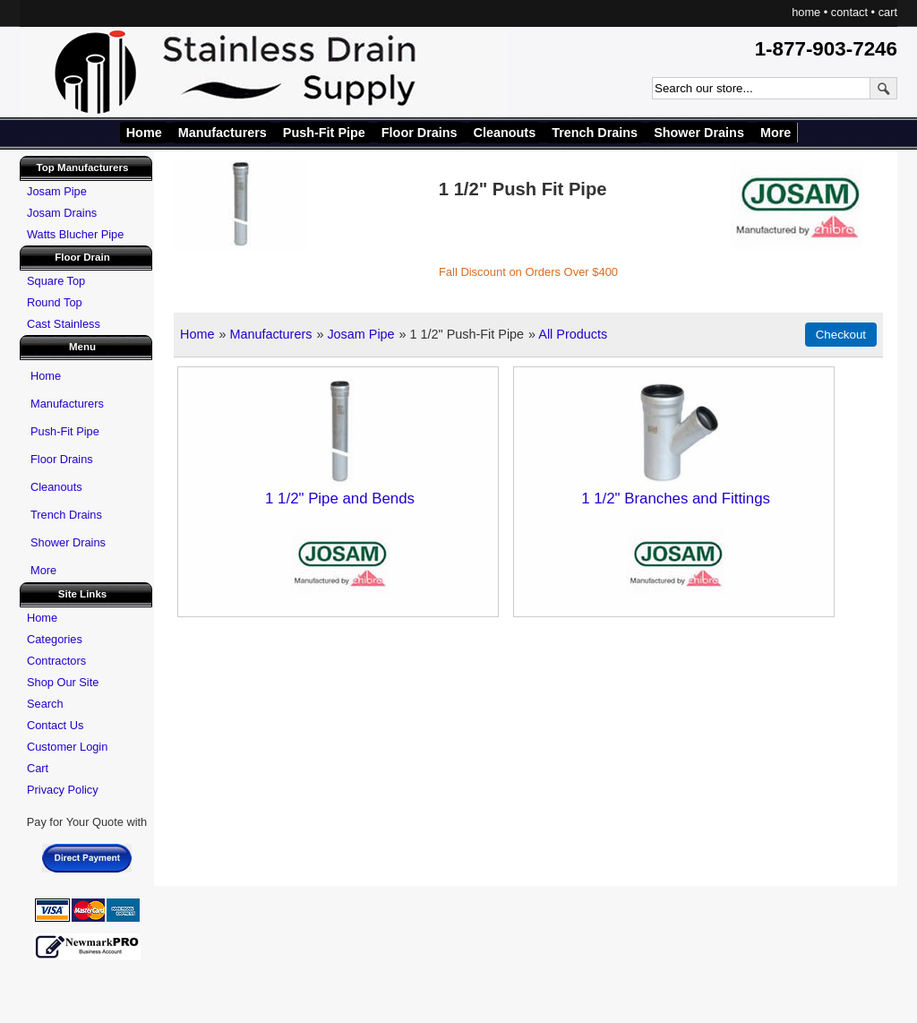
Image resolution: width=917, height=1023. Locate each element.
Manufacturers (222, 132)
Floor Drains (419, 132)
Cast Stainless (63, 324)
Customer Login (67, 746)
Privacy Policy (63, 789)
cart (887, 12)
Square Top (56, 281)
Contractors (56, 660)
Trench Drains (595, 132)
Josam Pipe (360, 334)
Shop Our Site (63, 682)
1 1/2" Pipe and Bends (340, 498)
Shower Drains (699, 132)
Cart (37, 768)
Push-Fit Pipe (324, 132)
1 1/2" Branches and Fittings (675, 498)
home (806, 12)
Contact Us (55, 725)
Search (45, 703)
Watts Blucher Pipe (75, 234)
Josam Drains (62, 212)
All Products (572, 334)
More (775, 132)
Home (144, 132)
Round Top (54, 302)
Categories (54, 639)
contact (849, 12)
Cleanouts (505, 132)
